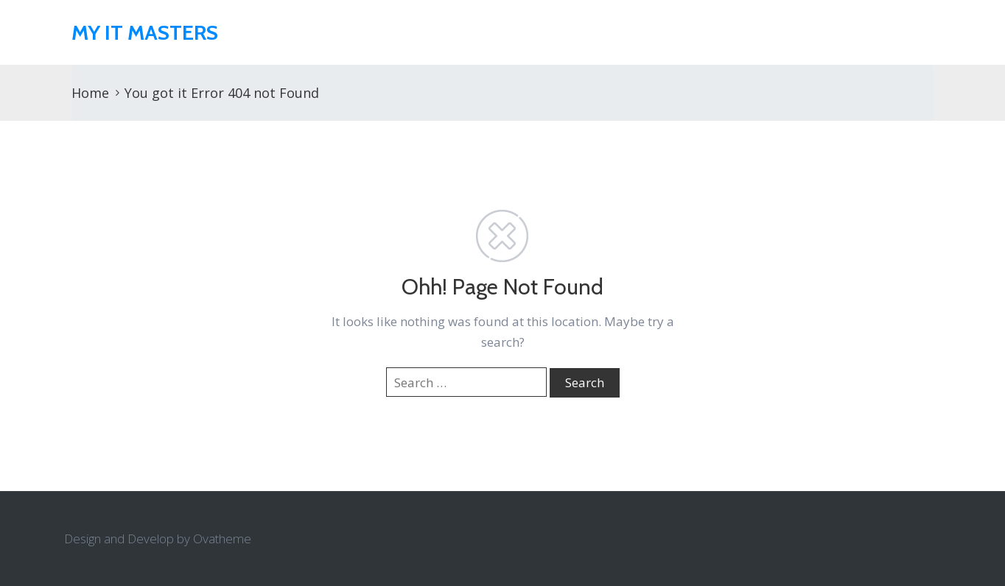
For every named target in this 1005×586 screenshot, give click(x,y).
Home (90, 93)
